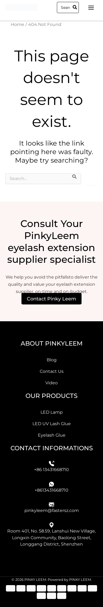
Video (51, 382)
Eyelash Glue (51, 435)
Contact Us (52, 371)
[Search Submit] (74, 176)
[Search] (75, 7)
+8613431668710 (51, 490)
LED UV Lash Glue (51, 423)
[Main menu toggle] (91, 7)
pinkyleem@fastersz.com (51, 510)
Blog (52, 359)
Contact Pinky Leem (51, 299)
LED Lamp (52, 412)
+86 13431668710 (51, 469)
